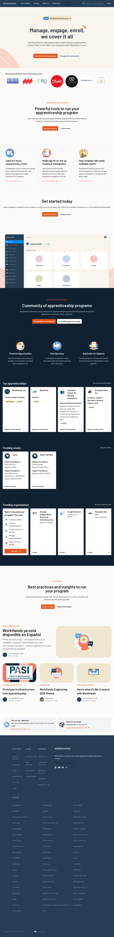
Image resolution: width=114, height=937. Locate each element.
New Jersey (48, 876)
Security (42, 779)
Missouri (47, 846)
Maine (45, 811)
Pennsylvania (79, 817)
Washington (78, 882)
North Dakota (49, 899)
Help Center (28, 763)
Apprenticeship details (16, 429)
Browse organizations (103, 504)
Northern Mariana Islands (55, 905)
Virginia (77, 870)
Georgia (16, 864)
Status (15, 782)
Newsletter (31, 756)
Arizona (16, 823)
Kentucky (17, 911)
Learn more (65, 128)
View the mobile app (51, 181)
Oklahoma (77, 805)
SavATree (44, 390)
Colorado (17, 840)
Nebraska (47, 858)
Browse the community (69, 56)
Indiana (16, 893)
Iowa (14, 899)
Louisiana (47, 805)
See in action (85, 181)
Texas (14, 454)
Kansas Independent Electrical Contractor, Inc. (47, 516)
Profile (43, 552)
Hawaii (15, 876)
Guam (14, 870)
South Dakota (79, 840)
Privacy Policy (42, 772)
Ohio (45, 911)
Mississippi (48, 840)
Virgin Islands (80, 876)
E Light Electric (74, 512)
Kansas (15, 905)
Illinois (16, 887)
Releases (29, 771)
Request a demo (50, 128)
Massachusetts (50, 823)
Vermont (77, 864)
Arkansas (17, 829)
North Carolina (50, 893)
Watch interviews (64, 607)
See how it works (13, 181)
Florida (16, 858)
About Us (42, 756)
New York (47, 887)
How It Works (15, 758)
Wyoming (77, 905)
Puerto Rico (78, 823)
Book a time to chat (20, 729)
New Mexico (48, 882)
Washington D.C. (80, 887)
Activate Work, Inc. (101, 391)
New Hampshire (50, 870)
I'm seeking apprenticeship (69, 321)
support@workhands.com (77, 728)
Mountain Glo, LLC (101, 513)
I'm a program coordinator (44, 321)
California (17, 835)
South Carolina (46, 454)
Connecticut (18, 846)
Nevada (46, 864)
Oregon (76, 811)
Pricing (16, 765)
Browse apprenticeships (102, 383)
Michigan (47, 829)
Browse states (105, 447)
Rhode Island (79, 829)
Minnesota (48, 835)
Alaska (15, 811)
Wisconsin (78, 899)
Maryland (47, 817)
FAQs (14, 771)
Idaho (15, 882)
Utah (75, 858)
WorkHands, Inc (19, 390)
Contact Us (43, 785)
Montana (47, 852)
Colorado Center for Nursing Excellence (72, 394)
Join (14, 788)
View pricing (65, 214)
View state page (16, 486)
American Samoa (20, 817)
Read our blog (47, 607)
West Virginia (79, 893)
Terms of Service (42, 763)
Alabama (16, 805)
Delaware (17, 852)
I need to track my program (45, 56)
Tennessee (78, 846)
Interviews (30, 776)
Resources (17, 776)
